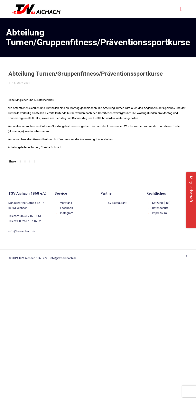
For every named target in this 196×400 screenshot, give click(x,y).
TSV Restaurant (116, 203)
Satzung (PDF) (161, 203)
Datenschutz (160, 208)
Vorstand (66, 203)
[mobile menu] (181, 8)
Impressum (159, 213)
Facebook (66, 208)
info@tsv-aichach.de (21, 231)
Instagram (66, 213)
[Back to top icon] (186, 256)
